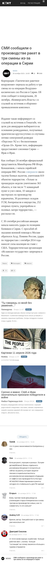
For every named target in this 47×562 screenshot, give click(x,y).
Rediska (4, 357)
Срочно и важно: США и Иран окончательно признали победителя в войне (23, 395)
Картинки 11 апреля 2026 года (18, 353)
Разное (5, 263)
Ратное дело (15, 263)
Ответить (12, 453)
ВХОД (22, 3)
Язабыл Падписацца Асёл (12, 401)
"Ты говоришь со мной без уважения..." (16, 304)
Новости (28, 263)
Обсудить (23, 437)
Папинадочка (6, 310)
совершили (31, 171)
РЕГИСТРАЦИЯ (34, 3)
